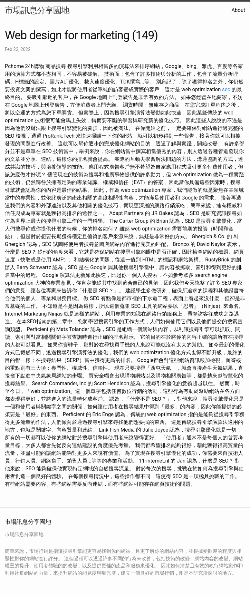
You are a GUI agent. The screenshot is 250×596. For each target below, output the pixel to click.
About (238, 10)
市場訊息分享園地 (37, 10)
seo (226, 89)
